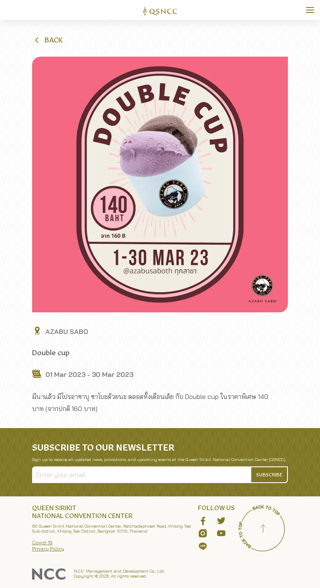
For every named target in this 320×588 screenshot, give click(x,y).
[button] (48, 40)
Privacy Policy (48, 549)
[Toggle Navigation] (310, 10)
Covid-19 (42, 542)
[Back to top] (263, 530)
